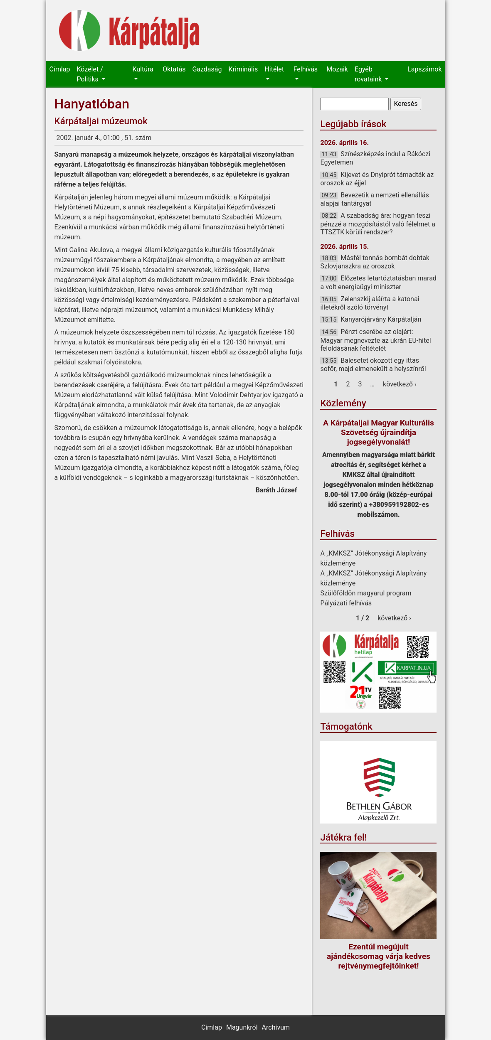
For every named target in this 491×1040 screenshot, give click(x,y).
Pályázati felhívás (346, 603)
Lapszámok (424, 69)
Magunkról (242, 1027)
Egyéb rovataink (369, 74)
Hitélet (274, 69)
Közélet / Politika (89, 74)
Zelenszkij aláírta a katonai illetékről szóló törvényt (369, 303)
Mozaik (337, 69)
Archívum (276, 1027)
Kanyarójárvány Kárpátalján (380, 319)
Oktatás (174, 69)
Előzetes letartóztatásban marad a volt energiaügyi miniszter (378, 282)
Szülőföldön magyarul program (365, 593)
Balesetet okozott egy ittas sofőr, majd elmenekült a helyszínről (373, 365)
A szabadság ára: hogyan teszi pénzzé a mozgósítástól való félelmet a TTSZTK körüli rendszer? (377, 223)
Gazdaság (207, 69)
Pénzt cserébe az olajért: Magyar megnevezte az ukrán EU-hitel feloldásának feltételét (375, 340)
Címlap (59, 69)
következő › (400, 384)
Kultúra (143, 69)
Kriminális (243, 69)
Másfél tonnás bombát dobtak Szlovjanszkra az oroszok (374, 262)
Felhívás (306, 69)
